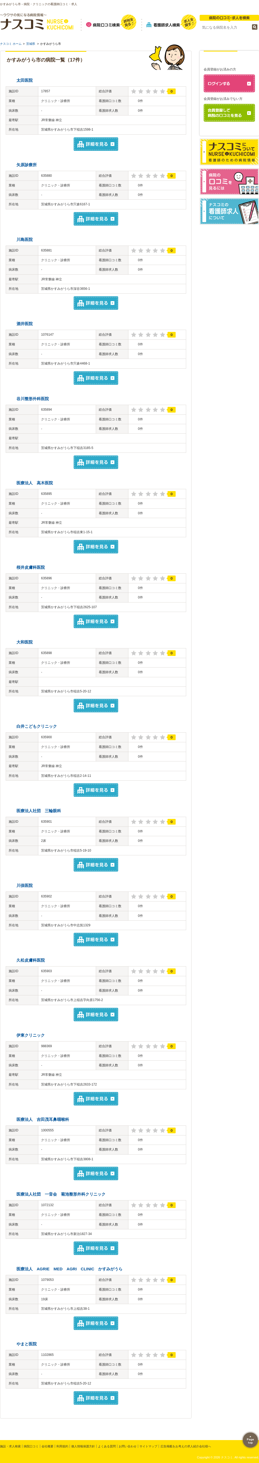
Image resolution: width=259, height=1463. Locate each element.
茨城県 (30, 43)
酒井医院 (24, 323)
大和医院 (24, 642)
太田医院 (24, 80)
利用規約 (62, 1446)
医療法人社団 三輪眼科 (38, 810)
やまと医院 (26, 1344)
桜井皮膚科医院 (30, 567)
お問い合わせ (128, 1446)
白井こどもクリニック (36, 726)
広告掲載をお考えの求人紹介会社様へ (186, 1446)
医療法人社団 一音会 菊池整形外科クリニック (60, 1194)
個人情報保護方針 (83, 1446)
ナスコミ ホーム (11, 43)
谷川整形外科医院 (32, 398)
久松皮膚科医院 (30, 960)
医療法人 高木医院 (34, 483)
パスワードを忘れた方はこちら (231, 131)
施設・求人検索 (10, 1446)
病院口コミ (31, 1446)
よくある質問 (107, 1446)
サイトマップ (148, 1446)
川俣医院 (24, 885)
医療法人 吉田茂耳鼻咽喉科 (42, 1119)
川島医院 (24, 239)
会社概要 (47, 1446)
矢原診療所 (26, 164)
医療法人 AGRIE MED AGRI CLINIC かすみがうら (69, 1269)
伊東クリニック (30, 1035)
